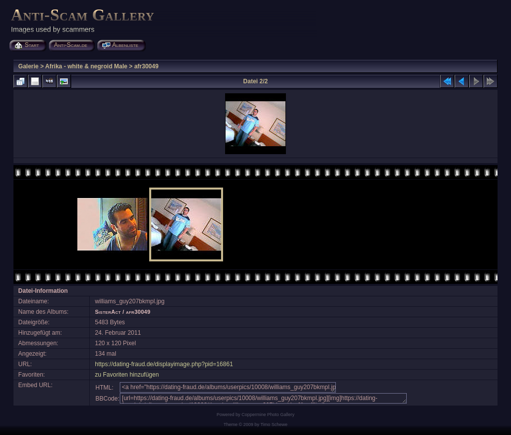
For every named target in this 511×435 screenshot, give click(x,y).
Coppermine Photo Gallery (268, 414)
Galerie (28, 66)
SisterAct (108, 312)
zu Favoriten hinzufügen (127, 374)
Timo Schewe (273, 424)
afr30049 (146, 66)
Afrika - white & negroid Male (86, 66)
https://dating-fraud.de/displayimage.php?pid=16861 (164, 364)
